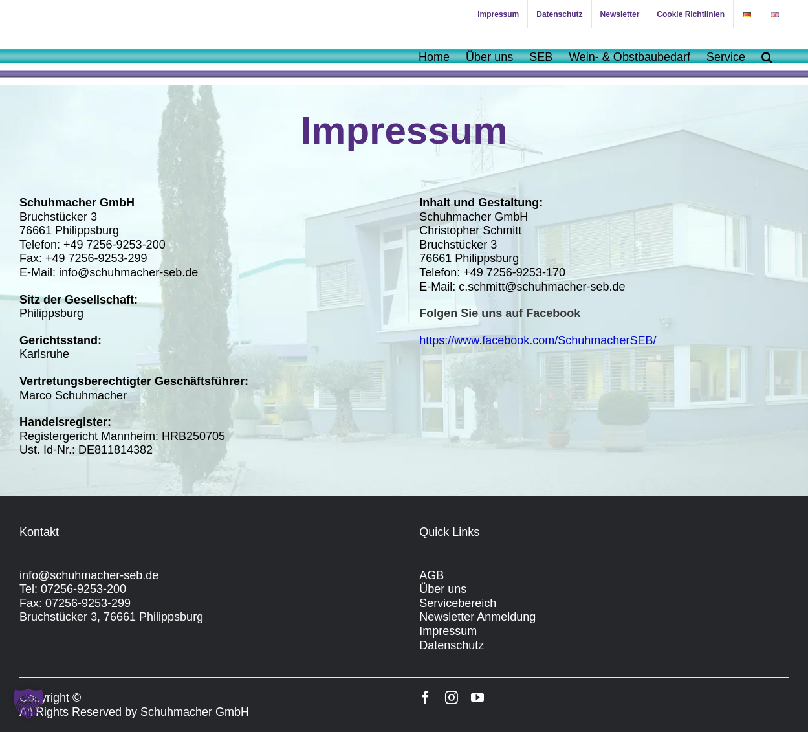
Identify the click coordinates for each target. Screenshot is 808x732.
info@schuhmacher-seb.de (88, 575)
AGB (431, 575)
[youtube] (477, 697)
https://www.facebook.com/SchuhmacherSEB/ (537, 340)
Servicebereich (457, 603)
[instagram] (451, 697)
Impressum (448, 631)
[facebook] (425, 697)
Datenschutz (451, 645)
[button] (766, 56)
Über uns (442, 588)
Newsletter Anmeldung (477, 616)
